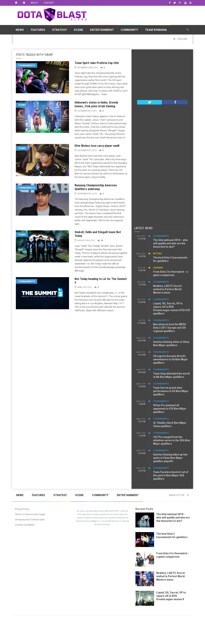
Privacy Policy (22, 509)
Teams (22, 105)
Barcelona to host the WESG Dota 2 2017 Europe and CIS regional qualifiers (169, 328)
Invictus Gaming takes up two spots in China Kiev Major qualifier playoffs (170, 458)
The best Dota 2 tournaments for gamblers (171, 535)
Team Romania (156, 30)
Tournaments (26, 65)
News (20, 30)
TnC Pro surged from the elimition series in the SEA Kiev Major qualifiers (171, 440)
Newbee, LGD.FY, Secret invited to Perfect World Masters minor (167, 289)
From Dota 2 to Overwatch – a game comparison (170, 273)
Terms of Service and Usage (30, 514)
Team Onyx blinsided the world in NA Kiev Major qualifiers (171, 375)
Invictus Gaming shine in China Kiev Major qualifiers (171, 343)
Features (38, 30)
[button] (187, 29)
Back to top (179, 495)
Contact (49, 2)
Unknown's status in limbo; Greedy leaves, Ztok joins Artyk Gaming (96, 104)
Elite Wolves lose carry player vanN (97, 146)
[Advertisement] (162, 75)
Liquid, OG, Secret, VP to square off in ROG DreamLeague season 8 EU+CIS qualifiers (171, 308)
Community (129, 30)
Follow (180, 39)
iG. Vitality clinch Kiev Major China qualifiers (169, 424)
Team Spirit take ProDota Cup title (97, 63)
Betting (157, 253)
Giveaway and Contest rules (30, 519)
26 (102, 240)
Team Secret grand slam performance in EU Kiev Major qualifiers (170, 391)
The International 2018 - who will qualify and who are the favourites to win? (173, 518)
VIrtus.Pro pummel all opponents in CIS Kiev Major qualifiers (169, 409)
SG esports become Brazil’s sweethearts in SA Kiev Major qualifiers (170, 359)
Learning (158, 268)
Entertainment (102, 30)
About (34, 2)
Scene (78, 30)
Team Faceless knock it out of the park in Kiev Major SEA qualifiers (170, 475)
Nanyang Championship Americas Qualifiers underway (96, 187)
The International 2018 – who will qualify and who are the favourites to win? (170, 243)
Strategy (59, 30)
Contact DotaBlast (25, 524)
